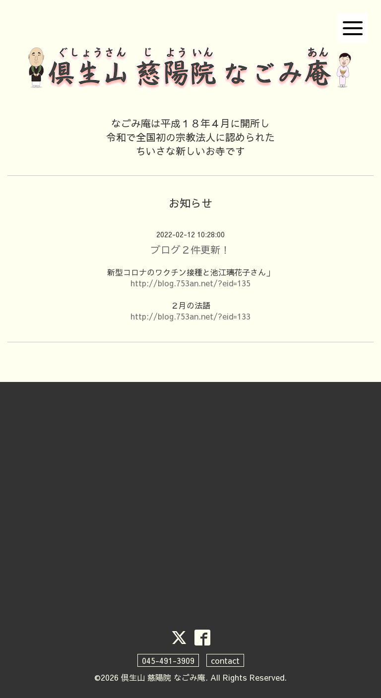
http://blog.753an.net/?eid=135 (190, 282)
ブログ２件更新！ (190, 249)
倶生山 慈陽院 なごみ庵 (163, 677)
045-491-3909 (168, 660)
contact (225, 660)
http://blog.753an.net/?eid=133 (190, 316)
